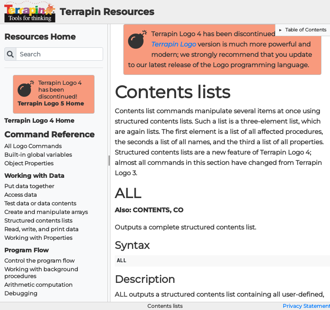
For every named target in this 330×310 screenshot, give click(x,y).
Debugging (20, 293)
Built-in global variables (38, 155)
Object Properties (28, 163)
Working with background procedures (41, 272)
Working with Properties (38, 238)
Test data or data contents (40, 203)
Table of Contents (305, 30)
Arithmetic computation (38, 285)
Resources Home (40, 37)
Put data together (29, 186)
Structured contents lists (38, 220)
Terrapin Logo (173, 44)
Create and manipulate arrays (46, 212)
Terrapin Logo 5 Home (51, 103)
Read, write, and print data (41, 229)
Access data (20, 195)
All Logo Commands (32, 146)
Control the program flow (39, 260)
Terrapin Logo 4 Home (39, 120)
